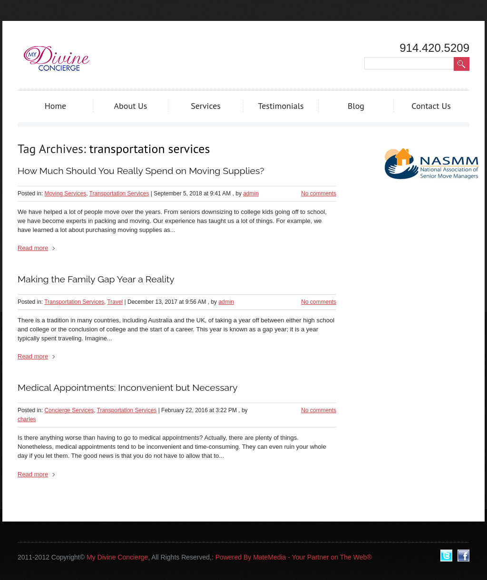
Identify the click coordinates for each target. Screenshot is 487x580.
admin (251, 193)
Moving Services (65, 193)
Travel (115, 302)
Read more (33, 247)
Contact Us (431, 105)
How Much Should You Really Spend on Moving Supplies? (141, 170)
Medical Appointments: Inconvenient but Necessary (128, 387)
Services (206, 105)
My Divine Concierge (117, 557)
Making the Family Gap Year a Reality (96, 279)
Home (56, 105)
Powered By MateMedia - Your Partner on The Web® (293, 557)
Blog (356, 105)
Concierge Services (69, 410)
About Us (130, 105)
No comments (318, 193)
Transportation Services (119, 193)
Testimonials (280, 105)
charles (27, 419)
